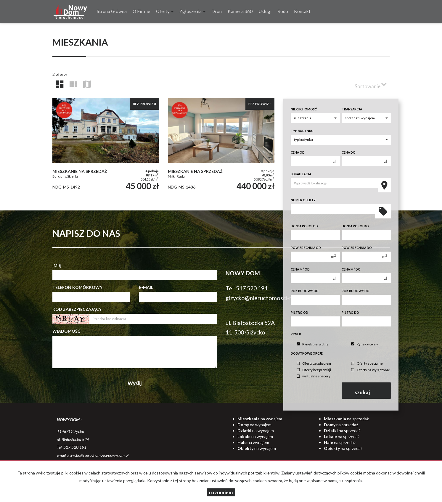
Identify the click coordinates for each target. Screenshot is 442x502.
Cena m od (300, 269)
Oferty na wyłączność (370, 370)
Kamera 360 (240, 11)
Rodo (282, 11)
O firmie (141, 11)
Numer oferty (303, 200)
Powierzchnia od (306, 248)
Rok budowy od (305, 291)
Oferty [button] (164, 11)
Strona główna (112, 11)
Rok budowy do (355, 291)
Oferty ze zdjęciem (314, 364)
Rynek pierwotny (312, 344)
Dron (216, 11)
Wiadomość (66, 331)
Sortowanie (371, 84)
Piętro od (299, 312)
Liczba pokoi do (355, 226)
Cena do (349, 152)
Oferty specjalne (367, 364)
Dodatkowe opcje (307, 353)
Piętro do (350, 312)
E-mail (146, 287)
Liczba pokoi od (304, 226)
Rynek (296, 334)
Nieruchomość (304, 109)
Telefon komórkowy (77, 287)
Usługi (264, 11)
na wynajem (259, 418)
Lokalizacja (301, 174)
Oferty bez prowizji (314, 370)
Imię (56, 265)
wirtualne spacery (313, 376)
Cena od (298, 152)
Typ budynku (302, 131)
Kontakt (302, 11)
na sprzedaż (346, 418)
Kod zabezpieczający (77, 309)
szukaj (366, 390)
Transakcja (352, 109)
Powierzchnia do (357, 248)
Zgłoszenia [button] (192, 11)
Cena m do (351, 269)
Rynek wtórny (364, 344)
